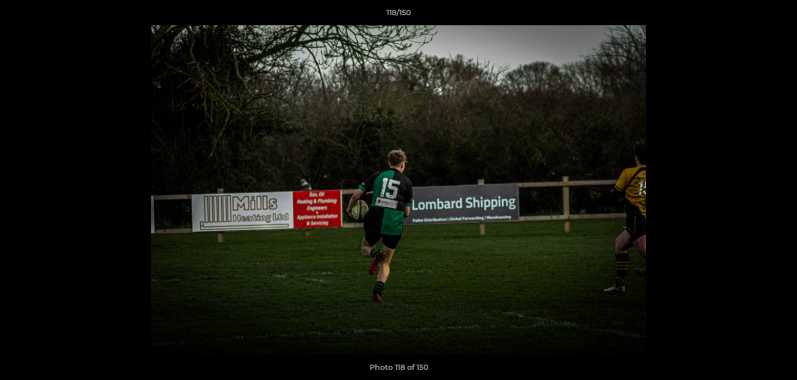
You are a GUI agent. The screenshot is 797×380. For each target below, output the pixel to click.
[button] (778, 15)
